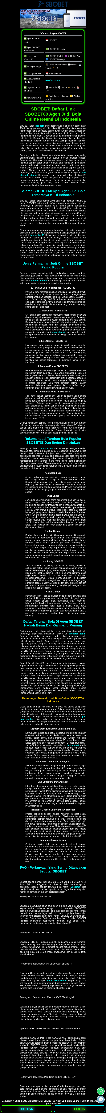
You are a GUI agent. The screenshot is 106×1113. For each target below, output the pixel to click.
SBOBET (25, 1101)
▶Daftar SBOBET (54, 80)
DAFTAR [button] (26, 1109)
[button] (101, 1099)
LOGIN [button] (79, 1109)
